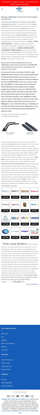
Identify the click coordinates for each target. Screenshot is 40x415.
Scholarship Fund (6, 366)
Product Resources (7, 360)
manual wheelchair (21, 35)
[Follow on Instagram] (17, 392)
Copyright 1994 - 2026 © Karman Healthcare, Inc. (16, 399)
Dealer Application (6, 382)
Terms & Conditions (7, 386)
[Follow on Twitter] (20, 392)
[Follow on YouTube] (25, 392)
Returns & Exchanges (7, 343)
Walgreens (5, 104)
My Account (4, 333)
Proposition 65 (15, 410)
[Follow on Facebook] (14, 392)
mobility (26, 96)
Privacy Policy (6, 410)
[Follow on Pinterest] (22, 392)
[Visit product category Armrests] (30, 128)
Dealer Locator (5, 363)
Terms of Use (24, 410)
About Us (4, 379)
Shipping (3, 340)
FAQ (2, 337)
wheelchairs (16, 52)
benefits (3, 59)
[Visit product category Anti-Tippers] (10, 128)
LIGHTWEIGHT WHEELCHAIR (10, 50)
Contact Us (4, 350)
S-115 (30, 41)
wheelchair (13, 17)
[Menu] (2, 9)
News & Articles (6, 369)
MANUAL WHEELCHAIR (25, 48)
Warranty (4, 346)
